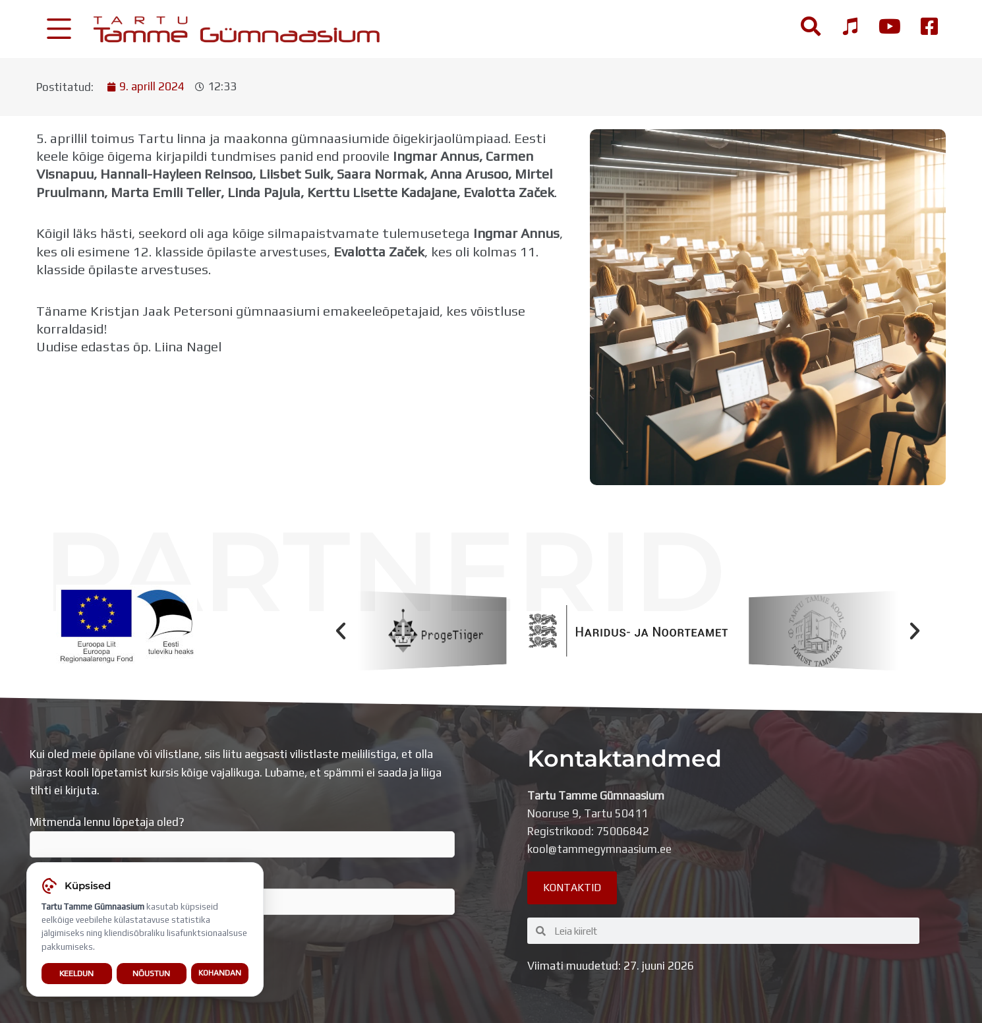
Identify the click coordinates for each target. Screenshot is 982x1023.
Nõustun (151, 973)
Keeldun (76, 973)
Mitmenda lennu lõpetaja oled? (242, 836)
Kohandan (219, 973)
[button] (341, 631)
